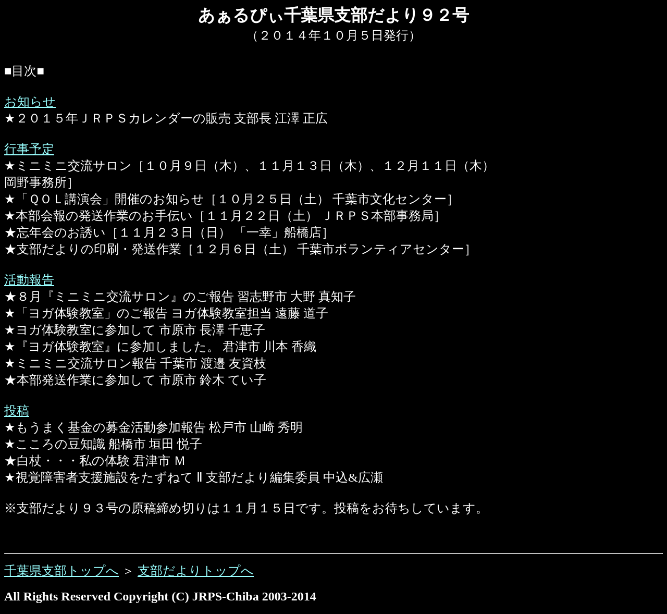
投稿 (16, 410)
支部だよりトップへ (196, 571)
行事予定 (29, 149)
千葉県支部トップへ (61, 571)
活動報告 (29, 280)
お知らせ (30, 101)
